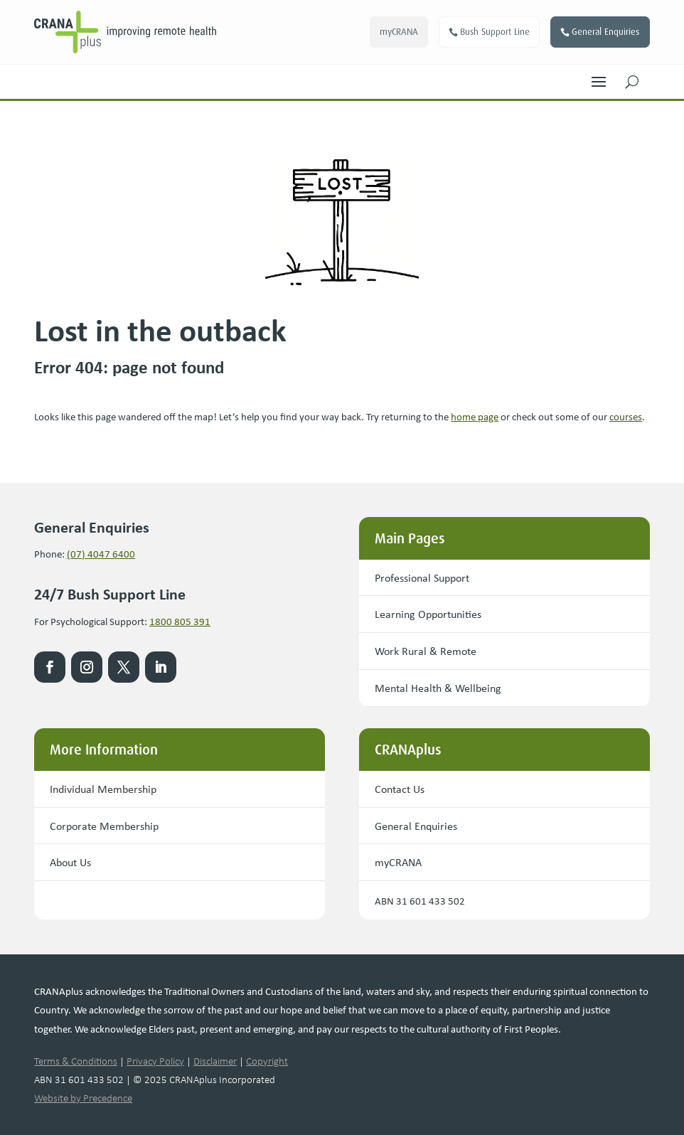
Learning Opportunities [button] (428, 614)
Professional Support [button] (422, 577)
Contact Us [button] (399, 788)
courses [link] (625, 416)
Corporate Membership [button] (104, 825)
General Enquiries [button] (605, 32)
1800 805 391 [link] (179, 621)
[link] (151, 32)
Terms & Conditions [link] (75, 1061)
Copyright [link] (267, 1061)
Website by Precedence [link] (83, 1098)
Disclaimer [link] (215, 1061)
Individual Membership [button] (103, 788)
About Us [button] (70, 862)
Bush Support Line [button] (495, 32)
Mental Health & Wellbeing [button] (438, 688)
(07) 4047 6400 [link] (101, 553)
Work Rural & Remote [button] (425, 651)
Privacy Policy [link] (155, 1061)
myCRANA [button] (399, 32)
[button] (598, 78)
